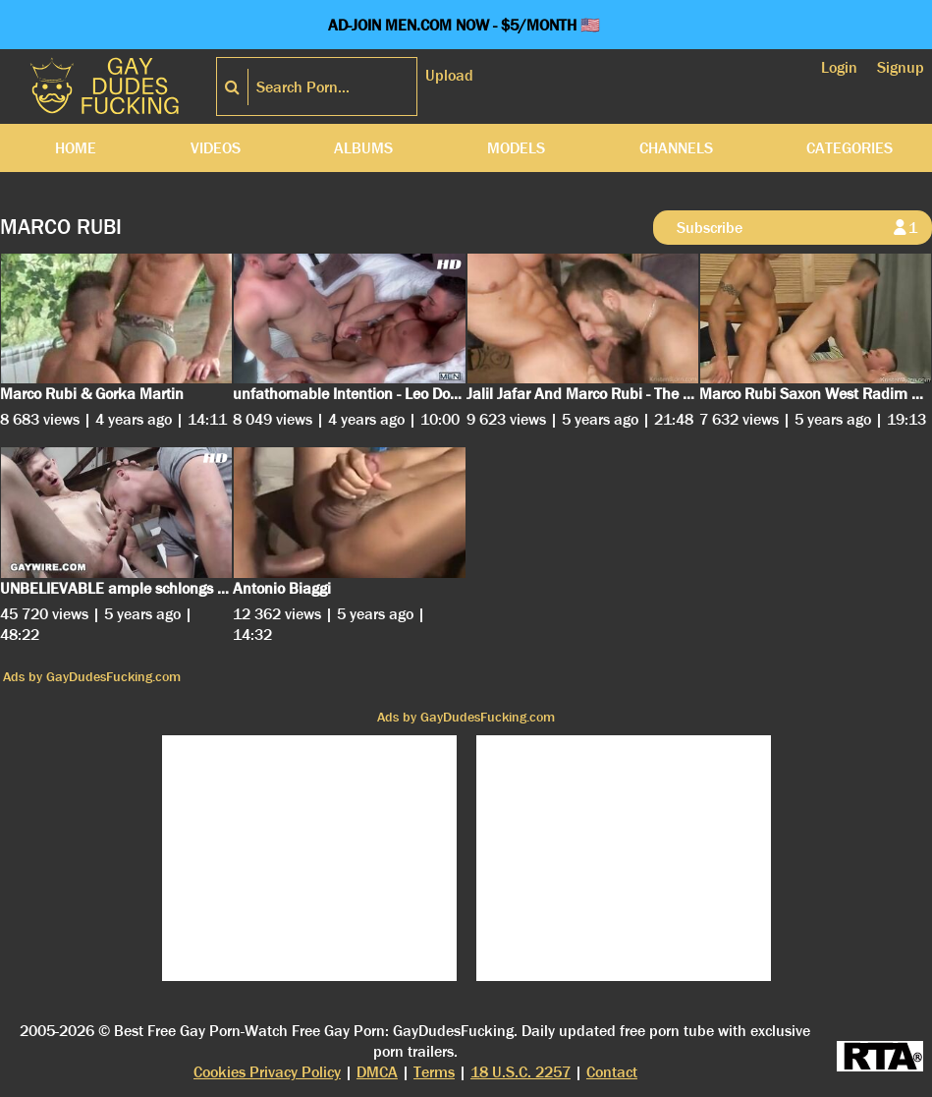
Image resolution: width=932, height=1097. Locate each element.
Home (75, 148)
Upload (449, 75)
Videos (216, 148)
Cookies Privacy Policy (267, 1072)
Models (516, 148)
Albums (363, 148)
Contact (611, 1072)
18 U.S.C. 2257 (520, 1072)
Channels (676, 148)
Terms (434, 1072)
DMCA (377, 1072)
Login (839, 67)
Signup (900, 67)
